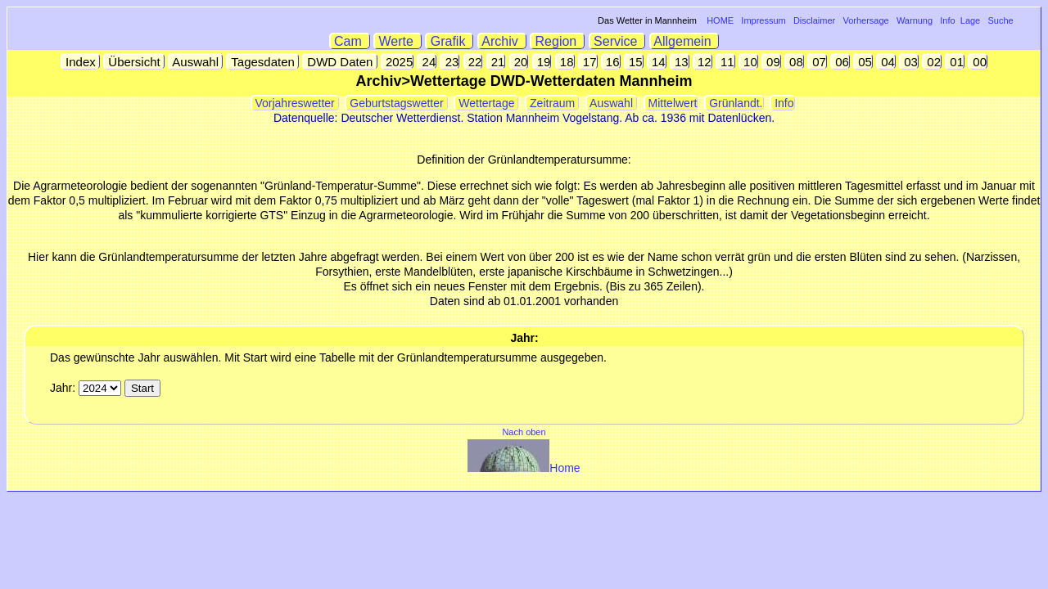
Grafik (449, 41)
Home (524, 467)
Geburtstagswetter (396, 103)
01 (955, 62)
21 (496, 62)
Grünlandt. (734, 103)
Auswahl (195, 62)
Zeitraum (552, 103)
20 (519, 62)
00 (978, 62)
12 (702, 62)
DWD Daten (340, 62)
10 (748, 62)
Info (947, 20)
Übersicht (134, 62)
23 (449, 62)
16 (611, 62)
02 (932, 62)
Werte (398, 41)
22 (473, 62)
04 (886, 62)
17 (588, 62)
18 (565, 62)
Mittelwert (671, 103)
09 (771, 62)
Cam (350, 41)
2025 (397, 62)
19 (542, 62)
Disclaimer (814, 20)
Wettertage (486, 103)
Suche (1000, 20)
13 (680, 62)
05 (863, 62)
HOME (720, 20)
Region (557, 41)
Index (80, 62)
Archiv (502, 41)
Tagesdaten (263, 62)
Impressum (763, 20)
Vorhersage (865, 20)
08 (794, 62)
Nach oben (523, 432)
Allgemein (685, 41)
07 (817, 62)
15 (634, 62)
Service (617, 41)
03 (909, 62)
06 (840, 62)
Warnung (915, 20)
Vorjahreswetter (295, 103)
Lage (970, 20)
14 (657, 62)
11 (725, 62)
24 (427, 62)
